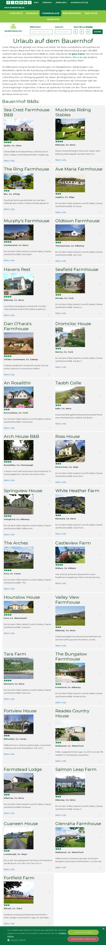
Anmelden (61, 2)
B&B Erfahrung (72, 13)
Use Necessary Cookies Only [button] (83, 939)
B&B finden (35, 27)
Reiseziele (32, 13)
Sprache (47, 2)
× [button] (103, 929)
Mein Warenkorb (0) (14, 8)
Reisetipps (53, 19)
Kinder (88, 27)
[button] (37, 940)
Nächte (76, 27)
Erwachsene (82, 27)
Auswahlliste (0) (79, 2)
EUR (36, 2)
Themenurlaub (50, 13)
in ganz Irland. (76, 54)
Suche (97, 32)
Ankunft (59, 27)
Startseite (16, 13)
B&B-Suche (91, 13)
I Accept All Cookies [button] (83, 932)
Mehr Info (9, 160)
